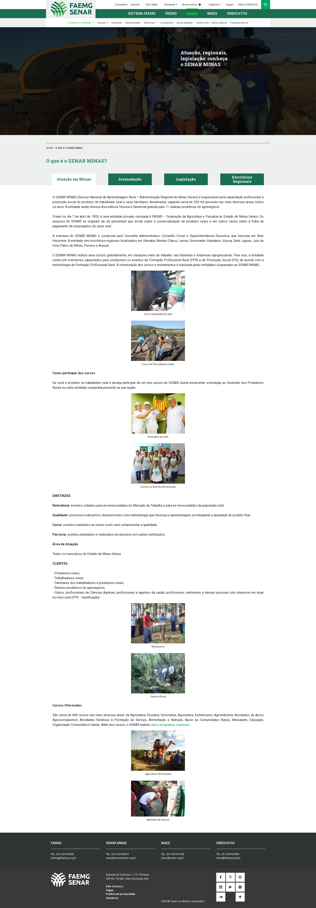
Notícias (149, 22)
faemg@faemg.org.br (63, 857)
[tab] (74, 179)
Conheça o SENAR (79, 22)
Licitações (166, 22)
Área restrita (193, 4)
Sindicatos (237, 13)
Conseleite (121, 4)
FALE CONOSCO (248, 4)
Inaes (212, 13)
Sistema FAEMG (141, 13)
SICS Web (151, 4)
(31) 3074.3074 (120, 854)
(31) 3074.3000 (64, 854)
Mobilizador (133, 22)
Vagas (229, 4)
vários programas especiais (170, 725)
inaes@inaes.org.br (172, 857)
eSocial (135, 4)
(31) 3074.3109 (175, 854)
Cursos (101, 22)
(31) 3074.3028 (230, 854)
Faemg (171, 13)
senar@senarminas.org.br (121, 857)
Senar (192, 14)
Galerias (213, 4)
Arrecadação (184, 22)
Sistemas (169, 4)
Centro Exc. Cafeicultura (211, 22)
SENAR (50, 148)
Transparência (239, 22)
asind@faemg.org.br (228, 857)
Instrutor (116, 22)
